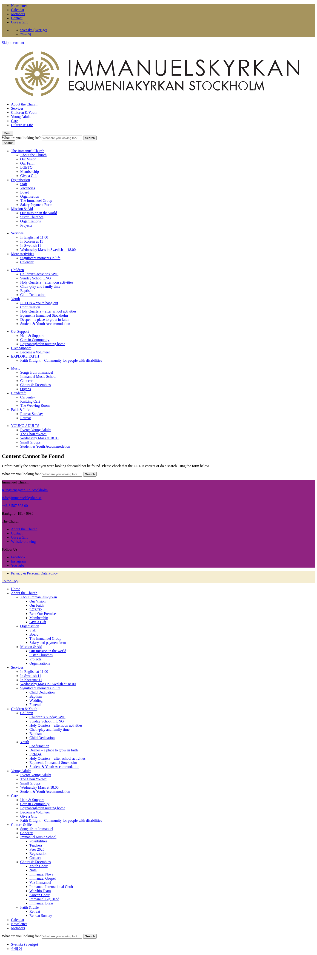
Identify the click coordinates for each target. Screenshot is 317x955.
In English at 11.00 (34, 237)
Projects (26, 225)
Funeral (35, 705)
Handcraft (18, 393)
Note (33, 870)
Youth (15, 299)
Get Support (20, 331)
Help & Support (32, 336)
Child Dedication (33, 295)
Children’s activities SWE (39, 274)
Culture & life (21, 825)
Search (90, 138)
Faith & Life (20, 410)
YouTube (17, 565)
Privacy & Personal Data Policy (34, 573)
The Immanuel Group (36, 200)
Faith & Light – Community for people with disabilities (61, 360)
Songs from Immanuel (36, 372)
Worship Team (40, 891)
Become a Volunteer (35, 352)
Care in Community (34, 340)
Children (17, 270)
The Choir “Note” (33, 434)
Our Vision (28, 159)
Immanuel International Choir (51, 887)
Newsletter (19, 6)
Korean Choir (39, 895)
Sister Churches (31, 217)
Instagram (18, 561)
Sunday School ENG (35, 278)
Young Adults (21, 117)
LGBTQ (26, 167)
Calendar (17, 10)
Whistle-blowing (23, 541)
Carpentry (27, 397)
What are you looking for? (22, 138)
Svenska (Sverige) (33, 30)
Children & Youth (24, 112)
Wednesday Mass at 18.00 (39, 438)
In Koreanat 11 (31, 680)
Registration (38, 854)
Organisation (20, 180)
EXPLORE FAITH (25, 356)
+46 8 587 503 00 (15, 506)
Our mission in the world (38, 213)
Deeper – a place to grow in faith (44, 319)
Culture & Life (22, 125)
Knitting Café (30, 401)
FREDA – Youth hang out (39, 303)
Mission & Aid (22, 209)
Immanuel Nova (41, 874)
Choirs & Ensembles (35, 385)
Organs (25, 389)
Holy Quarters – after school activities (48, 311)
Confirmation (30, 307)
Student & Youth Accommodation (45, 324)
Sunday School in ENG (46, 721)
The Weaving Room (35, 405)
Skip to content (13, 43)
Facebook (18, 557)
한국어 (25, 34)
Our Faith (27, 163)
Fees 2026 (36, 849)
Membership (29, 171)
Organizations (30, 221)
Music (15, 368)
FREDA (35, 754)
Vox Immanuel (40, 882)
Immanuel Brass (41, 903)
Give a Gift (19, 22)
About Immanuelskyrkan (38, 597)
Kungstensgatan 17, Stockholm (25, 490)
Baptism (26, 291)
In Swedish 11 (30, 245)
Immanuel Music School (38, 376)
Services (17, 108)
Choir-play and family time (40, 286)
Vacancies (27, 188)
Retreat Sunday (31, 414)
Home (15, 589)
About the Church (24, 104)
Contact (17, 18)
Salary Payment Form (36, 205)
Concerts (26, 381)
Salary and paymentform (47, 643)
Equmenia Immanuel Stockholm (44, 315)
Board (24, 192)
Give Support (21, 348)
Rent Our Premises (43, 614)
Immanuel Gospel (42, 878)
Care (14, 121)
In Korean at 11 (31, 241)
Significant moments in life (40, 258)
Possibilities (38, 841)
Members (18, 14)
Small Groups (30, 442)
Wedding (36, 700)
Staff (23, 184)
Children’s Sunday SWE (47, 717)
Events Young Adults (35, 430)
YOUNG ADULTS (25, 426)
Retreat (25, 418)
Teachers (36, 845)
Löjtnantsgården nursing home (42, 344)
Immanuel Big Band (44, 899)
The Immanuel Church (27, 151)
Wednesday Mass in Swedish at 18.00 (48, 250)
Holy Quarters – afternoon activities (46, 282)
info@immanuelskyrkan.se (21, 498)
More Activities (22, 254)
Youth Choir (38, 866)
